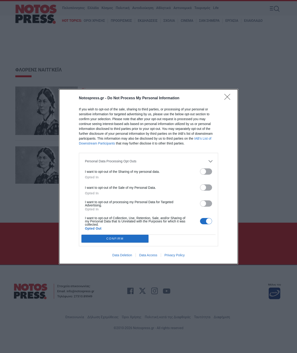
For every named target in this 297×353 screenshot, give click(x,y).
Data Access (148, 255)
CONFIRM (115, 238)
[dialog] (148, 176)
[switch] (206, 171)
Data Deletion (122, 255)
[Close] (228, 98)
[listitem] (148, 161)
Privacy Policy (175, 255)
